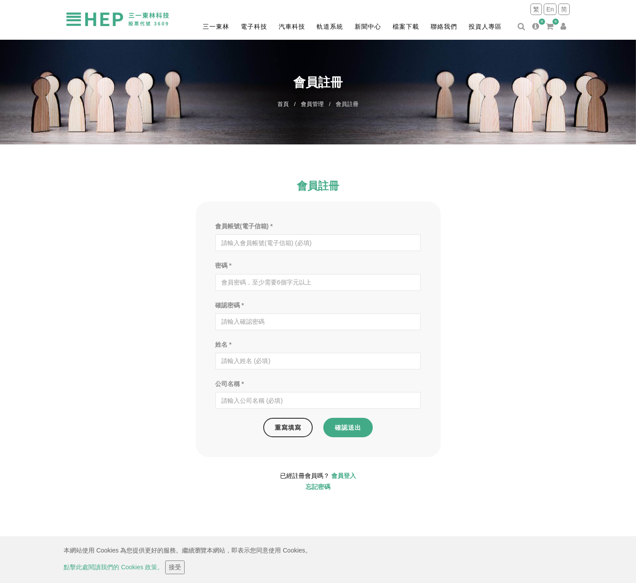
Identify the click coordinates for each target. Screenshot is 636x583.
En (550, 9)
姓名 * (223, 344)
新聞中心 (368, 26)
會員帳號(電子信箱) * (244, 226)
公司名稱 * (229, 383)
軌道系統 (330, 26)
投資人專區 (485, 26)
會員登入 (343, 475)
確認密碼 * (229, 305)
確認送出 (348, 427)
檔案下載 (406, 26)
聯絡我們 (444, 26)
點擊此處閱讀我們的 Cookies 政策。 (113, 567)
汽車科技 (292, 26)
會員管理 (312, 104)
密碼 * (223, 265)
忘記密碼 (318, 486)
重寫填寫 (288, 427)
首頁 (283, 104)
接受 (175, 567)
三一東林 (216, 26)
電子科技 (254, 26)
